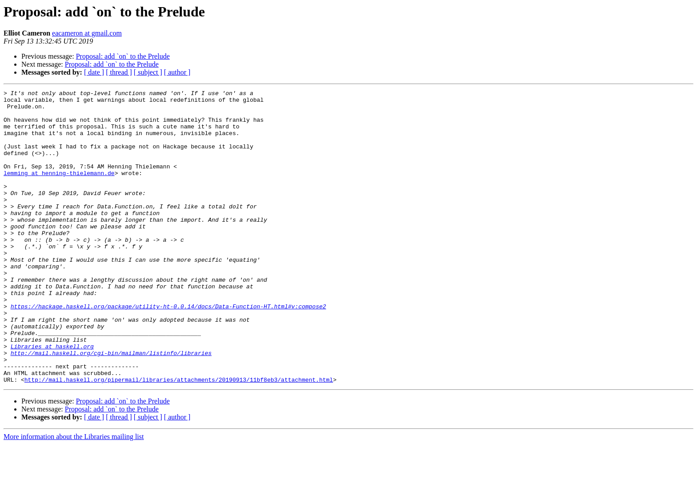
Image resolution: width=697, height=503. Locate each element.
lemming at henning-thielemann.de (59, 190)
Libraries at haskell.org (52, 398)
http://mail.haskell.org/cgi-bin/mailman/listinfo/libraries (111, 406)
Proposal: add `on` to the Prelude (123, 56)
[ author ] (177, 72)
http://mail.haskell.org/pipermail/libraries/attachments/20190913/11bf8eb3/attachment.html (178, 438)
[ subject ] (148, 72)
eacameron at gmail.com (87, 33)
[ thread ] (119, 72)
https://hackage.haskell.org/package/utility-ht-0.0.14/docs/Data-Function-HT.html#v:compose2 (168, 350)
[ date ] (94, 72)
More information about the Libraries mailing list (74, 495)
